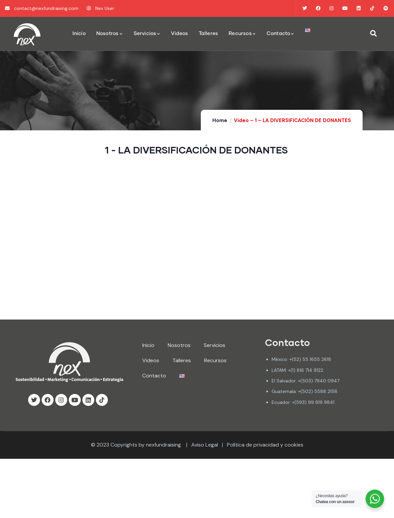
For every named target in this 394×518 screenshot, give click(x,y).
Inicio (148, 345)
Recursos (215, 360)
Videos (150, 360)
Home (219, 120)
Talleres (181, 360)
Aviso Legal (204, 444)
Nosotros (179, 345)
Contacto (154, 375)
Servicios (214, 345)
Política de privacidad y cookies (265, 444)
